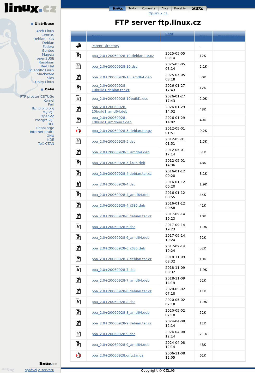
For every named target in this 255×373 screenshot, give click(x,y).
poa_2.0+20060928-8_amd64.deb (121, 312)
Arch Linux (45, 31)
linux (117, 8)
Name (97, 36)
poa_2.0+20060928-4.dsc (114, 184)
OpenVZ (47, 116)
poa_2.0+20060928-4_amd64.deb (121, 195)
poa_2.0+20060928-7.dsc (114, 270)
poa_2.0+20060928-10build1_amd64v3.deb (112, 120)
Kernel (49, 100)
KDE (50, 140)
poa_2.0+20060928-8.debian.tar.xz (122, 291)
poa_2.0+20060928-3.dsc (114, 141)
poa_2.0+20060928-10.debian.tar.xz (123, 56)
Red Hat (47, 66)
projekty (180, 8)
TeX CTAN (46, 143)
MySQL (48, 112)
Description (229, 36)
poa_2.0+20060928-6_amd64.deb (121, 238)
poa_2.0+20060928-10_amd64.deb (122, 77)
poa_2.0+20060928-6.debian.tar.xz (122, 216)
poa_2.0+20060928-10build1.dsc (120, 99)
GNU (50, 136)
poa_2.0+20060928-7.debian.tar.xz (122, 259)
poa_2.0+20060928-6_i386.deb (118, 248)
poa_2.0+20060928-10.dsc (115, 66)
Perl (51, 104)
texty (132, 8)
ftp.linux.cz (158, 13)
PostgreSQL (44, 120)
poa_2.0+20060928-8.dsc (114, 302)
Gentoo (48, 51)
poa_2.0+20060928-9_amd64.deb (121, 345)
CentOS (47, 35)
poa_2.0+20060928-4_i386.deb (118, 205)
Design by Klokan (7, 370)
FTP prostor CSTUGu (37, 96)
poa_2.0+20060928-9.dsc (114, 334)
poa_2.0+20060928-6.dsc (114, 227)
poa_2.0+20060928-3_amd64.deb (121, 152)
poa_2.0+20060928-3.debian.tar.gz (122, 131)
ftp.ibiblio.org (43, 108)
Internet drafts (42, 132)
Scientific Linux (41, 70)
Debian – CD (43, 39)
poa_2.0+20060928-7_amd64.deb (121, 280)
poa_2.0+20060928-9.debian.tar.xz (122, 323)
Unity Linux (44, 82)
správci (31, 370)
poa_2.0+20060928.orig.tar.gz (117, 355)
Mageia (48, 54)
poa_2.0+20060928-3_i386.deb (118, 163)
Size (203, 36)
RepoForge (45, 128)
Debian (48, 43)
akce (165, 8)
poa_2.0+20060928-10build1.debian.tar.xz (111, 88)
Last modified (173, 36)
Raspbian (46, 62)
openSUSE (45, 58)
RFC (50, 124)
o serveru (46, 370)
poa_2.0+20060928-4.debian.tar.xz (122, 174)
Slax (50, 78)
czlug (198, 8)
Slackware (45, 74)
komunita (149, 8)
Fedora (48, 47)
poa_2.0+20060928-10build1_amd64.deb (110, 109)
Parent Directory (105, 46)
